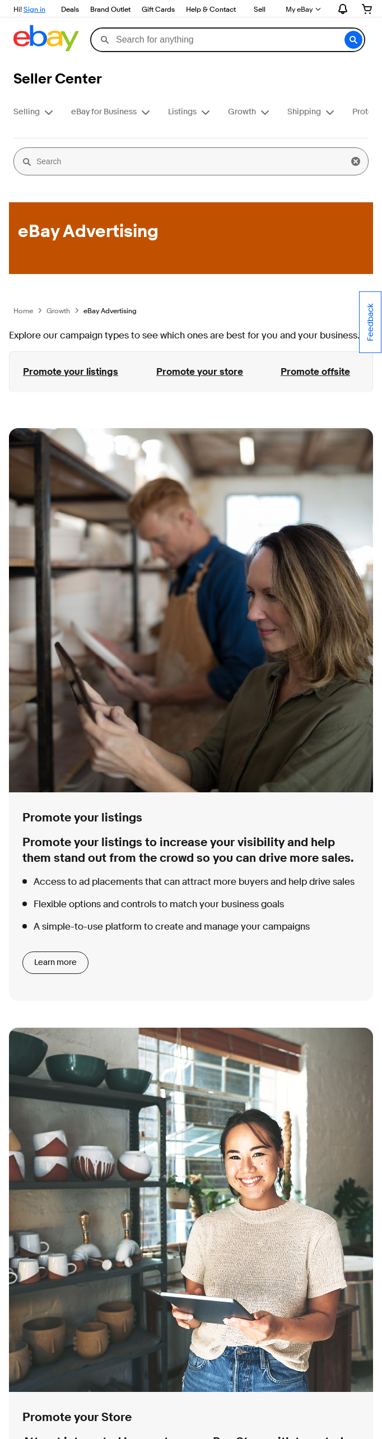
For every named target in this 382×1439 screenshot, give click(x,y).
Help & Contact (211, 8)
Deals (70, 8)
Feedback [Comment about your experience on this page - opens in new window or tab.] (370, 322)
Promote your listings (70, 372)
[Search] (191, 161)
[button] (353, 40)
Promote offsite (315, 372)
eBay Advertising (110, 310)
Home (23, 310)
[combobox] (227, 40)
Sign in (34, 8)
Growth (58, 310)
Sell (259, 8)
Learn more (55, 962)
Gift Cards (158, 8)
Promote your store (199, 372)
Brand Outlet (110, 8)
